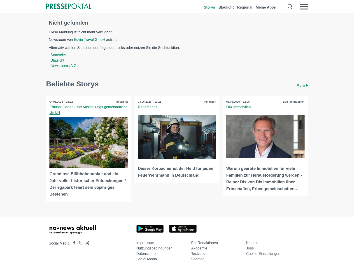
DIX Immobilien (238, 107)
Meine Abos (266, 7)
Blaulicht (226, 7)
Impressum (145, 243)
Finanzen (210, 101)
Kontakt (252, 243)
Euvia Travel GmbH (89, 40)
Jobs (250, 248)
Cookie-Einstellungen (263, 254)
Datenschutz (146, 254)
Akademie (199, 248)
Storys (209, 7)
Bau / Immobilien (294, 101)
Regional (244, 7)
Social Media (146, 259)
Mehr (302, 86)
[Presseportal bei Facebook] (72, 243)
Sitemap (198, 259)
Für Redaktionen (204, 243)
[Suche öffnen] (290, 7)
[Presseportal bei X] (78, 243)
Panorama (121, 101)
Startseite (58, 55)
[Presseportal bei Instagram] (85, 243)
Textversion (200, 254)
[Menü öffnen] (304, 7)
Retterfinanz (147, 107)
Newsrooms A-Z (63, 66)
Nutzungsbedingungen (154, 248)
